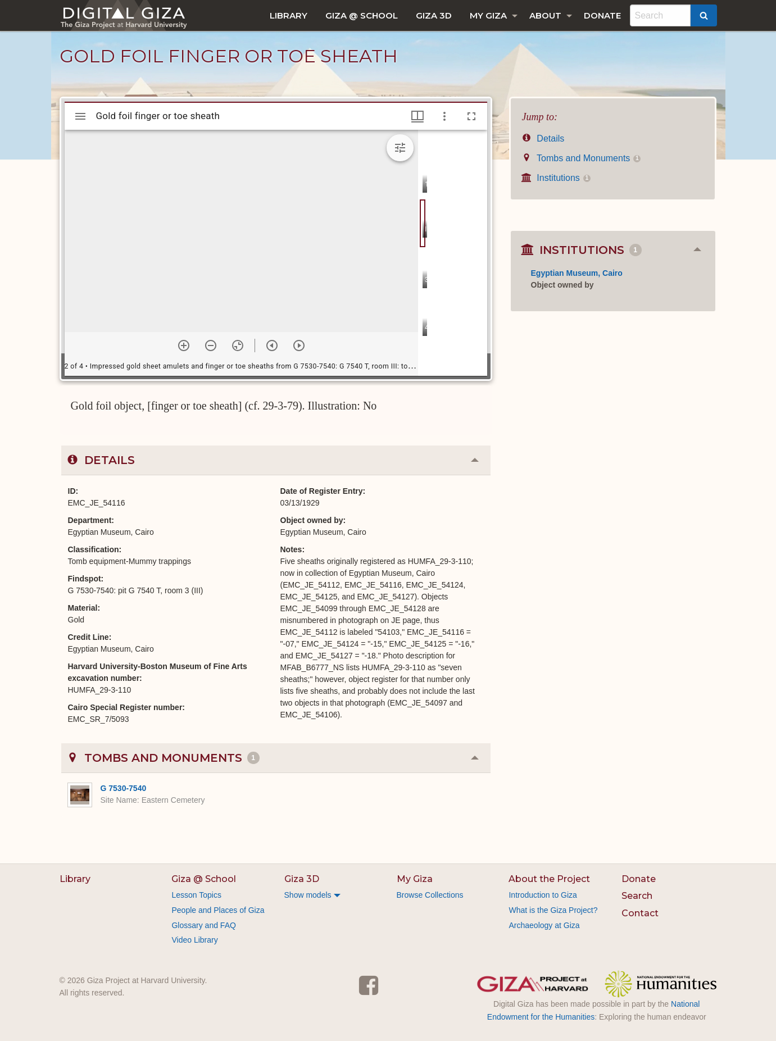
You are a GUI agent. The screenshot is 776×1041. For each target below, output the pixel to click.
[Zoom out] (210, 345)
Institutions (556, 178)
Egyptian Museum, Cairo (577, 273)
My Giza (488, 15)
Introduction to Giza (543, 894)
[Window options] (444, 116)
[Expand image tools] (400, 147)
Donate (602, 15)
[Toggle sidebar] (80, 116)
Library (288, 15)
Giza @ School (361, 15)
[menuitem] (288, 15)
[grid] (452, 253)
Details (543, 138)
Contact (640, 913)
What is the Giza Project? (553, 910)
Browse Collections (430, 894)
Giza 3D (434, 15)
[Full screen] (471, 116)
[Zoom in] (183, 345)
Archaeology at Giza (544, 925)
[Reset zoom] (237, 345)
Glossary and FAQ (203, 925)
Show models (308, 894)
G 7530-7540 (124, 788)
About (545, 15)
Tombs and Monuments (581, 158)
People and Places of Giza (217, 910)
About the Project (549, 879)
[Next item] (298, 345)
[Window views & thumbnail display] (417, 116)
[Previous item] (271, 345)
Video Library (194, 939)
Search (636, 895)
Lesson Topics (196, 894)
